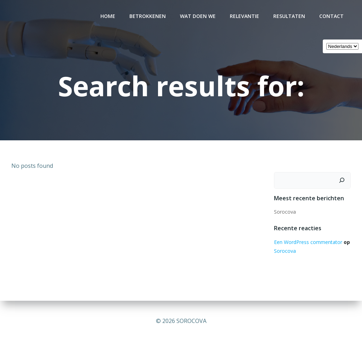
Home (107, 16)
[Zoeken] (341, 180)
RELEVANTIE (244, 16)
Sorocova (285, 211)
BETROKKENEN (147, 16)
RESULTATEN (289, 16)
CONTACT (331, 16)
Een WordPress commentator (308, 242)
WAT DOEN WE (198, 16)
